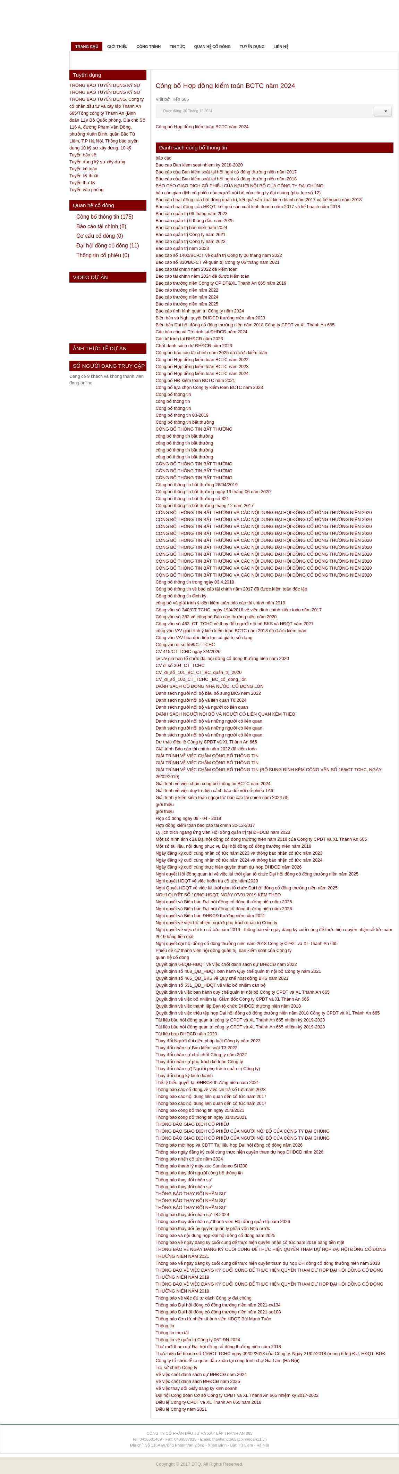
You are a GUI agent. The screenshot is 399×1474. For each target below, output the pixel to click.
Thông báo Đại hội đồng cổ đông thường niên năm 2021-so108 (218, 1311)
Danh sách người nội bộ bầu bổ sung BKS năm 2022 (208, 693)
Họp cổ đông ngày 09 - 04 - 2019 (188, 818)
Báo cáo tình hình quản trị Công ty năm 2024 (200, 310)
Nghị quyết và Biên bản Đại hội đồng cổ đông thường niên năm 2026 (224, 908)
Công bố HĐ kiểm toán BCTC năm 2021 (195, 380)
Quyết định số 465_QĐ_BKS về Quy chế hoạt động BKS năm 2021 (222, 978)
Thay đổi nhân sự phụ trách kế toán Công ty (199, 1061)
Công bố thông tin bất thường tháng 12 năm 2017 (205, 505)
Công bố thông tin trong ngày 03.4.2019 (195, 582)
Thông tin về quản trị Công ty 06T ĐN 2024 (198, 1339)
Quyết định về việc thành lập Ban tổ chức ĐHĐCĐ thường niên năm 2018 (228, 1006)
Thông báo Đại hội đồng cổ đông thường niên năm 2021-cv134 (218, 1305)
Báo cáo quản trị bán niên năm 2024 (191, 227)
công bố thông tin (173, 401)
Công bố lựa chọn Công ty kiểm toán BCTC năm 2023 (209, 387)
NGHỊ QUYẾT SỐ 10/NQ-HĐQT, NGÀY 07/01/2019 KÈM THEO (218, 894)
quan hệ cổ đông (172, 957)
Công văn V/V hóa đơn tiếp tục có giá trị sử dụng (204, 637)
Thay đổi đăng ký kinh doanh (184, 1075)
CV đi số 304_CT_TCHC (180, 665)
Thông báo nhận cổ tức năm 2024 (189, 1159)
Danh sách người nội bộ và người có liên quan (202, 707)
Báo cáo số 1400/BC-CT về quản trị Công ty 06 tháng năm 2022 (219, 255)
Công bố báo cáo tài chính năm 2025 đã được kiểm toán (212, 352)
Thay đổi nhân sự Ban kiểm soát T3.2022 (197, 1047)
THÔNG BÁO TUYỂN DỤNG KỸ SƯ (104, 85)
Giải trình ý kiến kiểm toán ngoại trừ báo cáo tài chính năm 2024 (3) (222, 797)
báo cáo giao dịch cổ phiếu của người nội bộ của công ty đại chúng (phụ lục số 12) (238, 192)
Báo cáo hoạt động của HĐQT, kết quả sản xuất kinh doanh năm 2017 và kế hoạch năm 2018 (248, 206)
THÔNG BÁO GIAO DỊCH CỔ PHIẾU (192, 1124)
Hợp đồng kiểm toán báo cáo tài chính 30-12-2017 (205, 825)
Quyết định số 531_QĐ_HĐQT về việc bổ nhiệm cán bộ (211, 985)
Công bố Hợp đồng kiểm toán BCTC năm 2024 (225, 85)
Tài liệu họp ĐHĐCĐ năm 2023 (186, 1033)
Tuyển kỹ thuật (84, 175)
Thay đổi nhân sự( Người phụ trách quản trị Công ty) (208, 1068)
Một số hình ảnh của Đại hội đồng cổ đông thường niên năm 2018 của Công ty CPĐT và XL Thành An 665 (261, 839)
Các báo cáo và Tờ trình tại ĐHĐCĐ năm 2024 (201, 331)
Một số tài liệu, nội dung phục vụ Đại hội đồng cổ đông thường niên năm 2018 (234, 846)
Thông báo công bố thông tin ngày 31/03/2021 (201, 1117)
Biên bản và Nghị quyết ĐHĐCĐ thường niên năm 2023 (210, 317)
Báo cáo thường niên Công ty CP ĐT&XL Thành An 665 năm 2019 (221, 283)
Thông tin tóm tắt (172, 1332)
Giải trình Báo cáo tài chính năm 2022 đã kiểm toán (206, 748)
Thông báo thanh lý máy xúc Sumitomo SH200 (202, 1165)
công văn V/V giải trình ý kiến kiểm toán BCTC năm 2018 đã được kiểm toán (231, 630)
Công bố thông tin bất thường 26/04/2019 (197, 484)
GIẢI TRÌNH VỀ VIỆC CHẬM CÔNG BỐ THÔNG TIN (207, 755)
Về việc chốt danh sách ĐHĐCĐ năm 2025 (198, 1381)
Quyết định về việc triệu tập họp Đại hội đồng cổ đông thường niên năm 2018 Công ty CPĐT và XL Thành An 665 (268, 1013)
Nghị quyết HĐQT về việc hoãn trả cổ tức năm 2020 (207, 880)
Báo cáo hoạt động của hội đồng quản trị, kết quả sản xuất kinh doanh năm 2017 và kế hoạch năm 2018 (259, 199)
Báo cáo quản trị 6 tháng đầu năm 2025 (195, 220)
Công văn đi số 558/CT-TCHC (185, 644)
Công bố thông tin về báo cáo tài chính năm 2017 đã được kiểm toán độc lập (231, 589)
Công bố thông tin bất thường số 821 (192, 498)
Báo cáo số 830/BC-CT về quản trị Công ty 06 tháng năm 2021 (218, 262)
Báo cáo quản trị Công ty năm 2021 (191, 234)
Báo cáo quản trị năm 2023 (182, 248)
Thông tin (165, 1325)
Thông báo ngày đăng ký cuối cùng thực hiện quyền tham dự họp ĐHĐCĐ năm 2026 (239, 1152)
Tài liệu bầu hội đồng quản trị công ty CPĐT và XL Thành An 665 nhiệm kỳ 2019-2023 (240, 1020)
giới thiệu (165, 804)
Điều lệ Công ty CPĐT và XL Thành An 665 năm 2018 (209, 1402)
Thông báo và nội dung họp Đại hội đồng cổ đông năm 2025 (215, 1235)
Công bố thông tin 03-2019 (182, 415)
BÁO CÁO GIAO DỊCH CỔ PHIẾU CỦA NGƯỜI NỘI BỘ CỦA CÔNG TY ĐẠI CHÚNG (239, 185)
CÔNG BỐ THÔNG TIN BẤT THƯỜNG (194, 429)
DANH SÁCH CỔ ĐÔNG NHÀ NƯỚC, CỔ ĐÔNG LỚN (210, 686)
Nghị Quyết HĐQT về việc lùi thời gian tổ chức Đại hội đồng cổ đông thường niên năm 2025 (247, 887)
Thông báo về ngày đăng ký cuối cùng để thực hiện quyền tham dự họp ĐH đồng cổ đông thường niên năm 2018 (268, 1263)
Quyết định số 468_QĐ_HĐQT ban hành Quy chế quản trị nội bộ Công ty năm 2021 (238, 971)
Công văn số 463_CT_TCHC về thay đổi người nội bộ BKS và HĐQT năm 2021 (235, 623)
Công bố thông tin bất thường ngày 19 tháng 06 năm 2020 (213, 491)
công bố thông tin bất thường (184, 436)
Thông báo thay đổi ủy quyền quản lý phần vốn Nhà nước (213, 1228)
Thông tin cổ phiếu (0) (102, 255)
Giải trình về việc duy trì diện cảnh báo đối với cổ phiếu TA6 (214, 790)
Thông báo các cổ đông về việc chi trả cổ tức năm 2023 (211, 1089)
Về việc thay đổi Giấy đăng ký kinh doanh (196, 1388)
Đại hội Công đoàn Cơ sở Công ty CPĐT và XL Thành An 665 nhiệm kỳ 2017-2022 (237, 1395)
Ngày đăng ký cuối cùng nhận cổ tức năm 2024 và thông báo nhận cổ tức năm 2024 (239, 860)
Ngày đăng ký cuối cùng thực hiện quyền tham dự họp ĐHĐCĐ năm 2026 (229, 867)
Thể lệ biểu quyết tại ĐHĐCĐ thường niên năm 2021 (207, 1082)
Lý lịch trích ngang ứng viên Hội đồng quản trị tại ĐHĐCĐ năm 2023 (223, 832)
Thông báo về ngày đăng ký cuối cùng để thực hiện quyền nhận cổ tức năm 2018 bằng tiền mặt (250, 1242)
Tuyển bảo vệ (82, 154)
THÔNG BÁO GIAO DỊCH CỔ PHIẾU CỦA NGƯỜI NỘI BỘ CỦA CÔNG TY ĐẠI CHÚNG (243, 1131)
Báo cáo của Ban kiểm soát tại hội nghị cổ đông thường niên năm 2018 (226, 178)
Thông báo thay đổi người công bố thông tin (199, 1172)
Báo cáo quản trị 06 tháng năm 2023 (192, 213)
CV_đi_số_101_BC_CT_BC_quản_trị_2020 (199, 672)
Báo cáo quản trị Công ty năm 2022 (191, 241)
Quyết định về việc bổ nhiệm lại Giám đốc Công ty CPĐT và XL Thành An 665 (232, 999)
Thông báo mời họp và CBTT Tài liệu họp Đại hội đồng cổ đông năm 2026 (229, 1145)
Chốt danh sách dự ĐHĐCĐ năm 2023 (194, 345)
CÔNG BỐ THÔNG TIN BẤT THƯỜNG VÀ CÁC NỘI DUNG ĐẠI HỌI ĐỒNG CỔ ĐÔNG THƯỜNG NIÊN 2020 (264, 512)
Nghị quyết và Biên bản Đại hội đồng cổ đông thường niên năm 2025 (224, 901)
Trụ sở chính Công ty (176, 1367)
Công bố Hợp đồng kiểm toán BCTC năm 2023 (202, 366)
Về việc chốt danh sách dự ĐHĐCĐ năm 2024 (201, 1374)
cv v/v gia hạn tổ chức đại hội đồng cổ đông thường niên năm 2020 (222, 658)
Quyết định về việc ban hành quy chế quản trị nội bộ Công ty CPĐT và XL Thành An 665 (243, 992)
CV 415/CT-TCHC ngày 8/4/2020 (188, 651)
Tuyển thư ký (82, 182)
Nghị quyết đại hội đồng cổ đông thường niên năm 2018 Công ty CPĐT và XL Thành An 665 (247, 943)
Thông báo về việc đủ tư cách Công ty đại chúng (204, 1298)
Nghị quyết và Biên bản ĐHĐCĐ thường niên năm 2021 (210, 915)
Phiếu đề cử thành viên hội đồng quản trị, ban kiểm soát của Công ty (224, 950)
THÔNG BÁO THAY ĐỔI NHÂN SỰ (191, 1193)
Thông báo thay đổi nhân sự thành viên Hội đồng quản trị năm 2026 (223, 1221)
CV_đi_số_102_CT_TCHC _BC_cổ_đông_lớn (201, 679)
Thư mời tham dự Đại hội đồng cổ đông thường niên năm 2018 (218, 1346)
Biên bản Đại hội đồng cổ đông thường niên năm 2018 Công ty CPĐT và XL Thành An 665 (245, 324)
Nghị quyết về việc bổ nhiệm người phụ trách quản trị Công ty (217, 922)
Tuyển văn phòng (86, 189)
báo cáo (164, 158)
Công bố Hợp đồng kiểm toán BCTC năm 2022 (202, 359)
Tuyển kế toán (83, 168)
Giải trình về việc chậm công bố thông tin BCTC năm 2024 (213, 783)
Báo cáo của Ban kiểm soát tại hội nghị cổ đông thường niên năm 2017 (226, 171)
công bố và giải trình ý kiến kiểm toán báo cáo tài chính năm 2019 (220, 602)
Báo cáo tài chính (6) (101, 226)
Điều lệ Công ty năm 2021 (181, 1409)
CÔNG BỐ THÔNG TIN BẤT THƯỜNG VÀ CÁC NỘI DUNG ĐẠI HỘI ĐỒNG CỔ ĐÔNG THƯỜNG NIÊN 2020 (264, 526)
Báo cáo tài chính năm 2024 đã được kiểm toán (202, 276)
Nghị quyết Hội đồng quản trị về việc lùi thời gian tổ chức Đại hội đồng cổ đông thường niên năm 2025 (257, 874)
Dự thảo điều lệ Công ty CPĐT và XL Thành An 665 (206, 741)
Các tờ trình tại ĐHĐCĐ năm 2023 (189, 338)
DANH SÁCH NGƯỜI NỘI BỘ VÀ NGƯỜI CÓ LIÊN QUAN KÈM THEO (226, 714)
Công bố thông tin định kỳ (181, 595)
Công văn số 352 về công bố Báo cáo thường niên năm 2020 (216, 616)
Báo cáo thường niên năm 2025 (187, 304)
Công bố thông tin (173, 394)
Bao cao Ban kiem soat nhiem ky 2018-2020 (199, 165)
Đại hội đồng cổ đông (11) (107, 246)
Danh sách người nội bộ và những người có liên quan (209, 721)
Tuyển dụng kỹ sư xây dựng (97, 161)
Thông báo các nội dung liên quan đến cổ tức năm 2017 (211, 1096)
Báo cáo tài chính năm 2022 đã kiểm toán (197, 269)
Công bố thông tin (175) (104, 217)
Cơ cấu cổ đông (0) (99, 236)
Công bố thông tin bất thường (185, 422)
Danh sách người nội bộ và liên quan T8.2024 (201, 700)
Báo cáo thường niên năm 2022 (187, 290)
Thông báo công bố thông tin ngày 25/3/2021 (200, 1110)
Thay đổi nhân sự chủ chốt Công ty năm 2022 (201, 1054)
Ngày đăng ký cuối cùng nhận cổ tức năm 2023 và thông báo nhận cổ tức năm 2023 (239, 853)
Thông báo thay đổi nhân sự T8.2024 (192, 1214)
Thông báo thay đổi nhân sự (184, 1179)
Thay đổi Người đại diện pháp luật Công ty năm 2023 (208, 1040)
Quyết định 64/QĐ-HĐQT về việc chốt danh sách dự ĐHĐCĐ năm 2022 (226, 964)
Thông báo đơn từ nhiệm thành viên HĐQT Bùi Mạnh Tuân (213, 1318)
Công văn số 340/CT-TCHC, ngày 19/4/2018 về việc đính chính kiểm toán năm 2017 (239, 609)
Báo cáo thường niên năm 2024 (187, 297)
